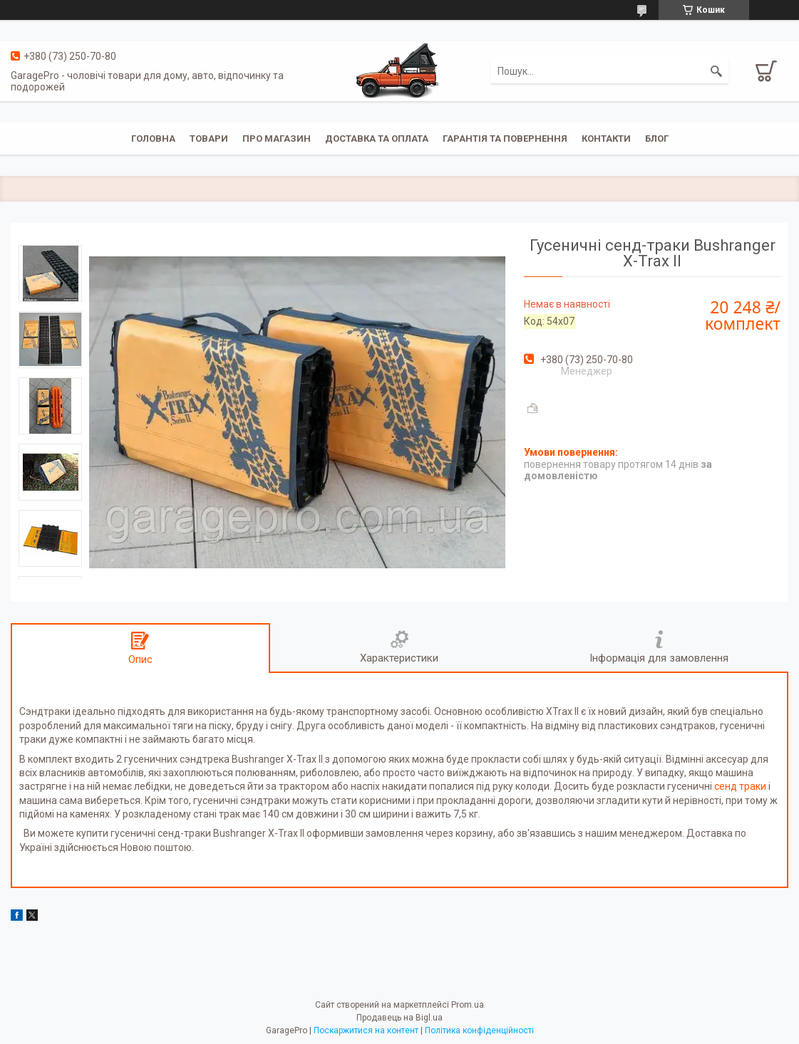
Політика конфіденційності (479, 1030)
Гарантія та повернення (505, 138)
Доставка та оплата (376, 138)
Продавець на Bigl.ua (399, 1018)
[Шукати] (716, 71)
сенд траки (740, 786)
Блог (657, 138)
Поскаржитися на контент (366, 1030)
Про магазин (276, 138)
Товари (209, 138)
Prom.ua (467, 1005)
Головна (153, 138)
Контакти (606, 138)
